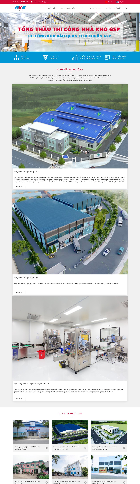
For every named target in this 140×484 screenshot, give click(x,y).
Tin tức (70, 288)
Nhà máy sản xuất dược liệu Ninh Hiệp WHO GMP (27, 213)
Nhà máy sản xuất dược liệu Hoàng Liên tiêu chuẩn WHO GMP (66, 213)
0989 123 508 (20, 464)
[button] (6, 25)
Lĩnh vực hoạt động (70, 69)
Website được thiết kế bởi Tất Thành (58, 480)
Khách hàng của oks (70, 425)
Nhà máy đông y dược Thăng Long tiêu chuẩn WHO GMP (104, 213)
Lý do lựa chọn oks (70, 263)
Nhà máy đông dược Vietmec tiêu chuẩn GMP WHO (27, 248)
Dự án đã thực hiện (70, 144)
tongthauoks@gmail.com (23, 467)
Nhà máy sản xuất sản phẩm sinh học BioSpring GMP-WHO (104, 179)
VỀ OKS (24, 56)
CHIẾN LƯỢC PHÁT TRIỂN (90, 56)
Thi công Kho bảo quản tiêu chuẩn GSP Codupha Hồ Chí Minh (66, 179)
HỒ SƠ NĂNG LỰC (119, 56)
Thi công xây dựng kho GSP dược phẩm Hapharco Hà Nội (27, 179)
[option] (70, 32)
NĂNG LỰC (54, 56)
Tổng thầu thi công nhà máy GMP (27, 114)
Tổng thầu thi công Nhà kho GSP (66, 114)
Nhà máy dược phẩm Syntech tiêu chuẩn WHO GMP (66, 248)
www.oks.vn (19, 471)
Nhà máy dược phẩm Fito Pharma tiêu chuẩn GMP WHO (106, 248)
